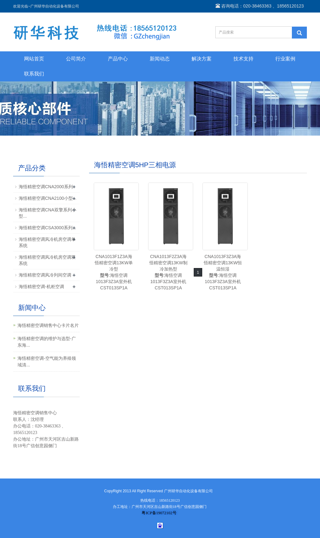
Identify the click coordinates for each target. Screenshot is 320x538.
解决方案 (202, 58)
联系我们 (34, 73)
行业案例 (285, 58)
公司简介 (76, 58)
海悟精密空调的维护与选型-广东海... (47, 342)
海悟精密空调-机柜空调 (41, 286)
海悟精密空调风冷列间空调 (45, 274)
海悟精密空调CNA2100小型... (47, 198)
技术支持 (243, 58)
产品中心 (118, 58)
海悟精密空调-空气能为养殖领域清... (47, 361)
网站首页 (34, 58)
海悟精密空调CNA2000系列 (46, 186)
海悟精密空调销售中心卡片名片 (48, 325)
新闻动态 (160, 58)
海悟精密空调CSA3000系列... (47, 227)
